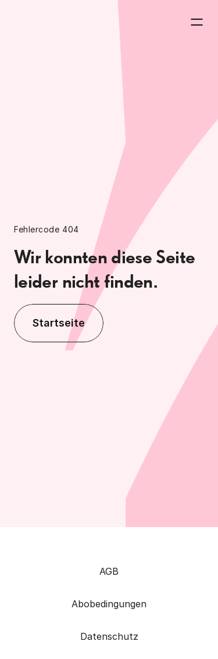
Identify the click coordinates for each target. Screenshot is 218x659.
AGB (109, 571)
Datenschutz (109, 636)
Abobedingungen (109, 604)
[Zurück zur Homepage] (59, 22)
